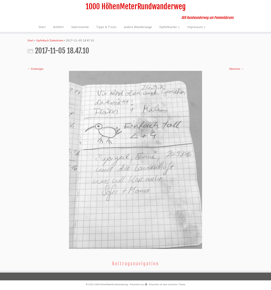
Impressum (196, 27)
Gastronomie (80, 27)
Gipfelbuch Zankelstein (49, 40)
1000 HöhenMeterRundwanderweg (136, 6)
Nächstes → (236, 69)
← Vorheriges (35, 69)
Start (42, 27)
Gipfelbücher (169, 27)
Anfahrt (58, 27)
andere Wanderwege (138, 27)
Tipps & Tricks (106, 27)
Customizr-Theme (176, 284)
